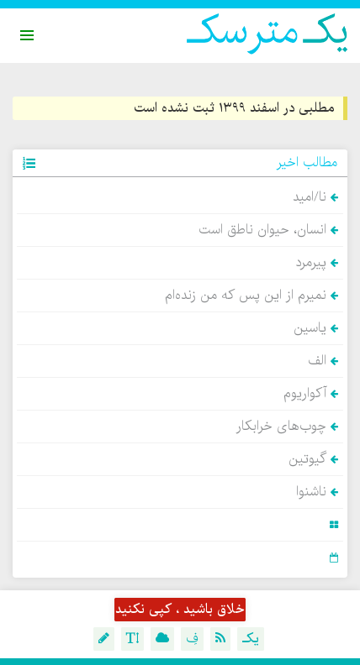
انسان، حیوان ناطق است (268, 230)
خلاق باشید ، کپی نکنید (180, 609)
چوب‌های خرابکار (287, 426)
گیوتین (313, 459)
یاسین (316, 328)
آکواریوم (310, 394)
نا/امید (315, 197)
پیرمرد (316, 263)
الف (323, 361)
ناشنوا (317, 492)
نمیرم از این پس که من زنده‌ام (251, 295)
